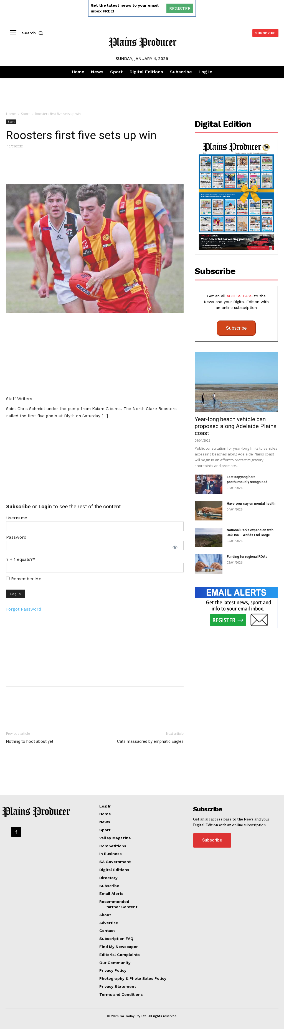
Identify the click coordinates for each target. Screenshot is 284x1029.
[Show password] (175, 547)
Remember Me (23, 578)
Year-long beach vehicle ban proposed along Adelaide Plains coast (236, 426)
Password (16, 537)
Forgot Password (23, 609)
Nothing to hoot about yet (29, 741)
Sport (25, 113)
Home (11, 113)
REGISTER (180, 8)
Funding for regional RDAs (247, 557)
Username (16, 517)
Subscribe (236, 328)
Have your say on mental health (251, 504)
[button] (33, 33)
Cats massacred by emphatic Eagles (150, 741)
